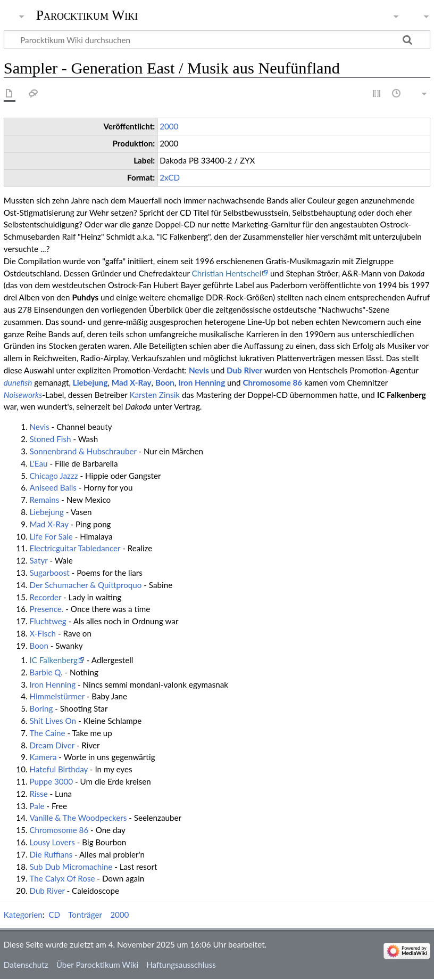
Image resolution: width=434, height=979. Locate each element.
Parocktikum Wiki (87, 14)
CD (54, 914)
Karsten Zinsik (154, 394)
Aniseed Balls (52, 487)
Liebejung (90, 382)
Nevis (199, 370)
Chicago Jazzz (53, 475)
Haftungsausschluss (181, 964)
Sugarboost (49, 572)
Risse (38, 793)
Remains (44, 499)
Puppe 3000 (51, 781)
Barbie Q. (45, 672)
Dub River (244, 370)
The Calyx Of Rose (62, 878)
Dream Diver (51, 745)
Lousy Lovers (51, 842)
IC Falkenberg (53, 660)
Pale (36, 806)
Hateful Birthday (58, 769)
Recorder (45, 597)
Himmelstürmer (56, 696)
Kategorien (23, 914)
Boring (41, 708)
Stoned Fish (50, 439)
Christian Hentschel (226, 273)
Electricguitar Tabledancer (74, 548)
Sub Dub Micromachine (70, 866)
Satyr (38, 560)
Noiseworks (23, 394)
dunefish (18, 382)
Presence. (46, 609)
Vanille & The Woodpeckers (78, 817)
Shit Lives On (52, 720)
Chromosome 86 (272, 382)
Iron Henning (201, 382)
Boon (164, 382)
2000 (169, 126)
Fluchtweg (47, 621)
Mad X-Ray (132, 382)
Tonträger (85, 914)
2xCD (170, 177)
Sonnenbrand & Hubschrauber (82, 451)
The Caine (47, 733)
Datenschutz (26, 964)
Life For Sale (50, 536)
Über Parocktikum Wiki (97, 964)
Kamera (42, 757)
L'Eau (38, 463)
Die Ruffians (50, 854)
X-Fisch (42, 633)
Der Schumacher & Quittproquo (85, 585)
